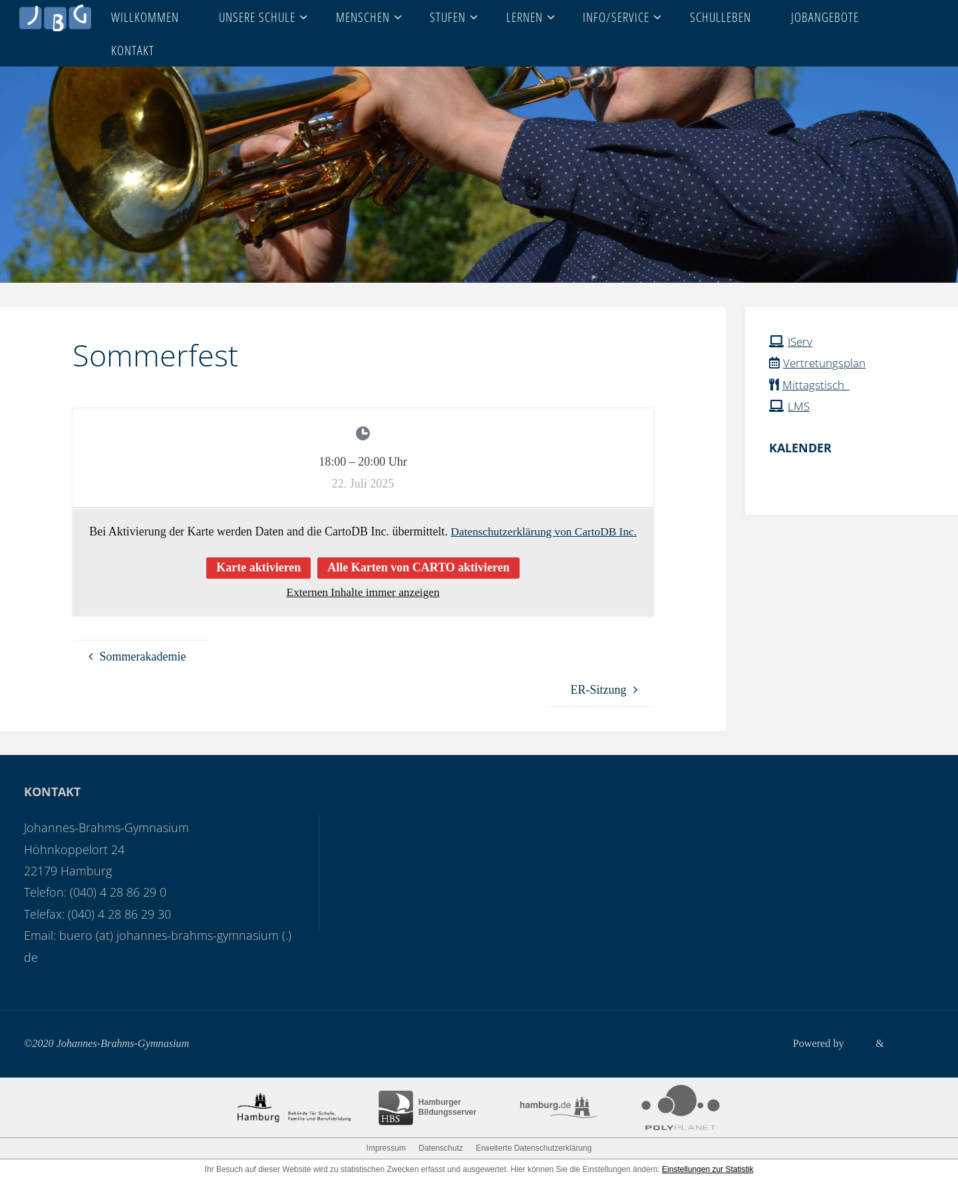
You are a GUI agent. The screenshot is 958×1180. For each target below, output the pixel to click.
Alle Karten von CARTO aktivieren (418, 567)
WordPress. (909, 1044)
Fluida (856, 1044)
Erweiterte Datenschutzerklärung (533, 1148)
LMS (799, 406)
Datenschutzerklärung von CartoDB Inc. (544, 531)
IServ (801, 341)
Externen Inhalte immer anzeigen (362, 592)
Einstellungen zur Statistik (707, 1169)
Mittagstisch (818, 384)
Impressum (386, 1148)
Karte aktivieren (258, 567)
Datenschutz (440, 1148)
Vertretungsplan (826, 362)
